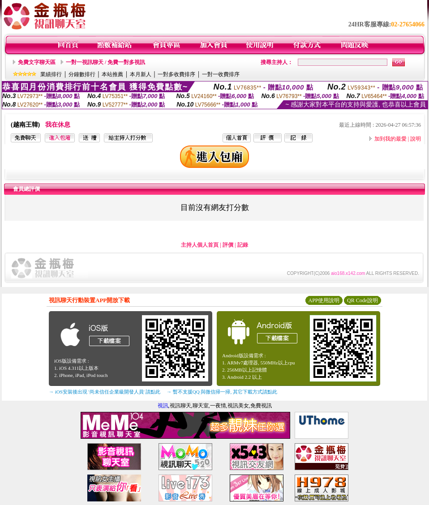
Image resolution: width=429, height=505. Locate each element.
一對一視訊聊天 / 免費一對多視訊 (105, 62)
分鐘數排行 (82, 74)
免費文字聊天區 (37, 62)
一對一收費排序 (221, 74)
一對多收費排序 (176, 74)
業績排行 (51, 74)
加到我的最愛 (390, 139)
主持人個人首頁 (200, 245)
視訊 (163, 405)
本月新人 (140, 74)
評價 (228, 245)
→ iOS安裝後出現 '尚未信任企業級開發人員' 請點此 (104, 391)
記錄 (242, 245)
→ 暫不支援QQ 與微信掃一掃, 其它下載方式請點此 (222, 391)
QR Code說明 (362, 300)
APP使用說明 (323, 300)
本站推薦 (112, 74)
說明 (415, 139)
